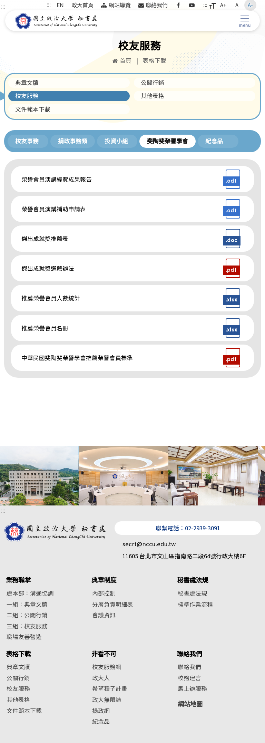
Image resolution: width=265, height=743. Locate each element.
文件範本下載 (32, 109)
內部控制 (104, 593)
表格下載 (18, 653)
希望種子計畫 (109, 688)
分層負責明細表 (112, 604)
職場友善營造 (24, 637)
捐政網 (101, 710)
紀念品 (214, 141)
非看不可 (103, 653)
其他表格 (152, 95)
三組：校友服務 (27, 626)
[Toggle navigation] (243, 21)
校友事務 (27, 141)
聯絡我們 (189, 653)
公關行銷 (152, 82)
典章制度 (103, 580)
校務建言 (189, 678)
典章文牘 (27, 82)
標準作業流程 (195, 604)
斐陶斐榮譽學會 (167, 141)
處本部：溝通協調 (30, 593)
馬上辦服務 (192, 688)
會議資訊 (104, 615)
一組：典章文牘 (27, 604)
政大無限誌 (106, 699)
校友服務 (27, 95)
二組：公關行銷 (27, 615)
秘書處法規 (192, 580)
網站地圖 (190, 703)
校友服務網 (106, 667)
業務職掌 (18, 580)
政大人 (101, 678)
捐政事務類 (72, 141)
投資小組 (116, 141)
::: (3, 6)
